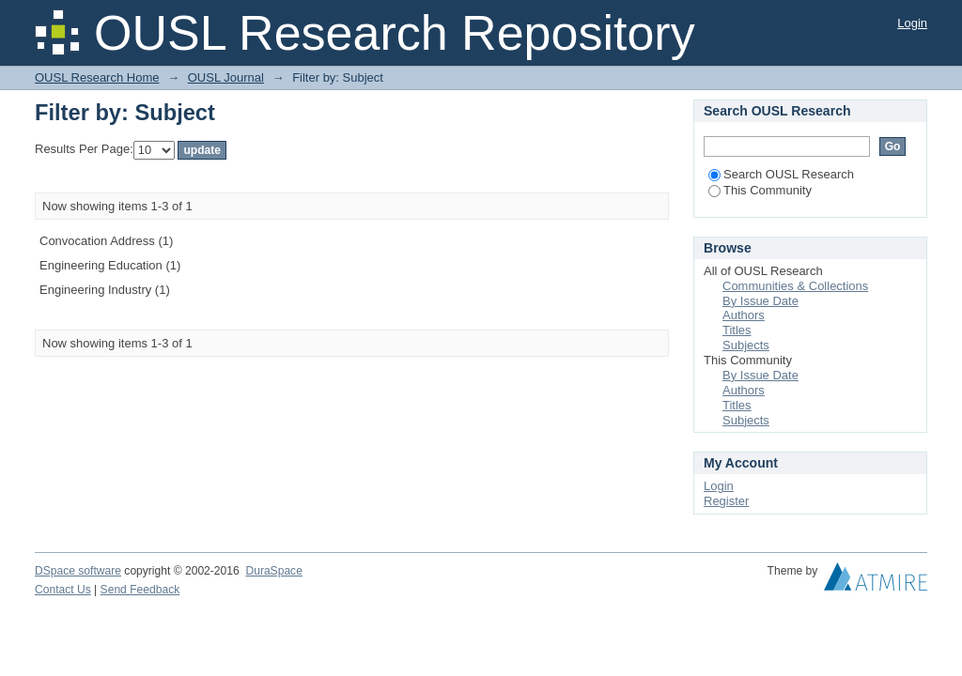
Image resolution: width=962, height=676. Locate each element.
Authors (743, 315)
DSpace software (78, 570)
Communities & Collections (795, 286)
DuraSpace (273, 570)
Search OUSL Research (781, 174)
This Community (760, 190)
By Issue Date (760, 301)
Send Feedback (140, 589)
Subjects (745, 345)
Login (912, 23)
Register (726, 501)
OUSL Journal (226, 77)
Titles (737, 330)
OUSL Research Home (97, 77)
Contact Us (63, 589)
